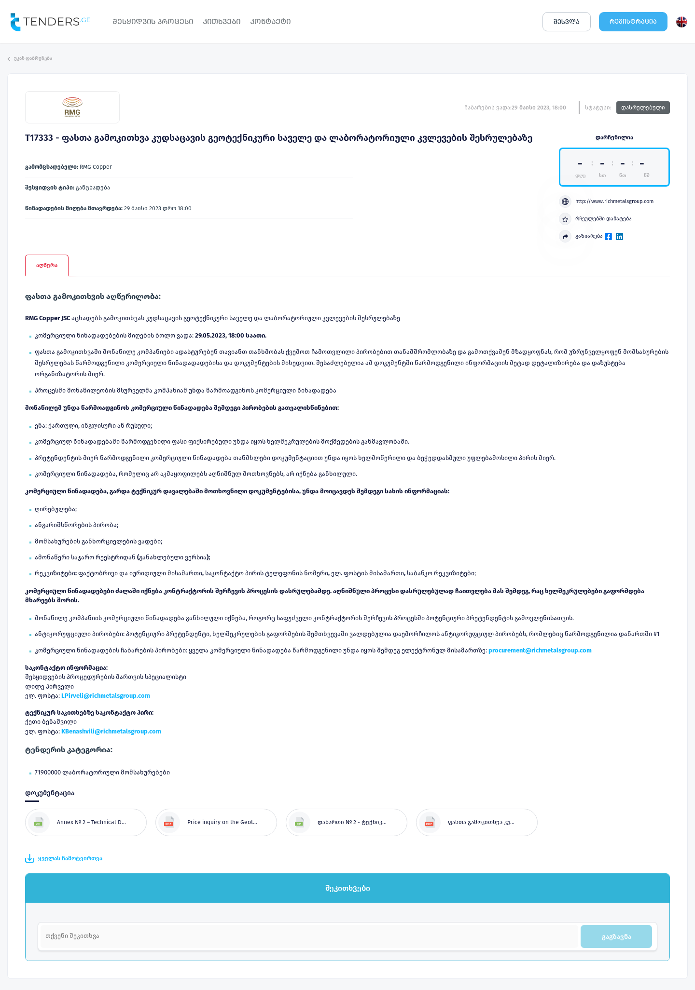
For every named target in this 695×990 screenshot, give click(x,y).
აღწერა (46, 265)
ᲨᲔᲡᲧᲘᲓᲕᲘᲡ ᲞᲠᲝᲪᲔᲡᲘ (152, 21)
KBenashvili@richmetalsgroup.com (111, 731)
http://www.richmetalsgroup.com (606, 201)
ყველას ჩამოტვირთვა (63, 858)
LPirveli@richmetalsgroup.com (105, 695)
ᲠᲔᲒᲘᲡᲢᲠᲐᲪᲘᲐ (633, 21)
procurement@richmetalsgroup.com (540, 650)
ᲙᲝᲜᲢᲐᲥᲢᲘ (270, 21)
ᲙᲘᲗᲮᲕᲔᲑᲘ (221, 21)
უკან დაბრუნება (29, 58)
